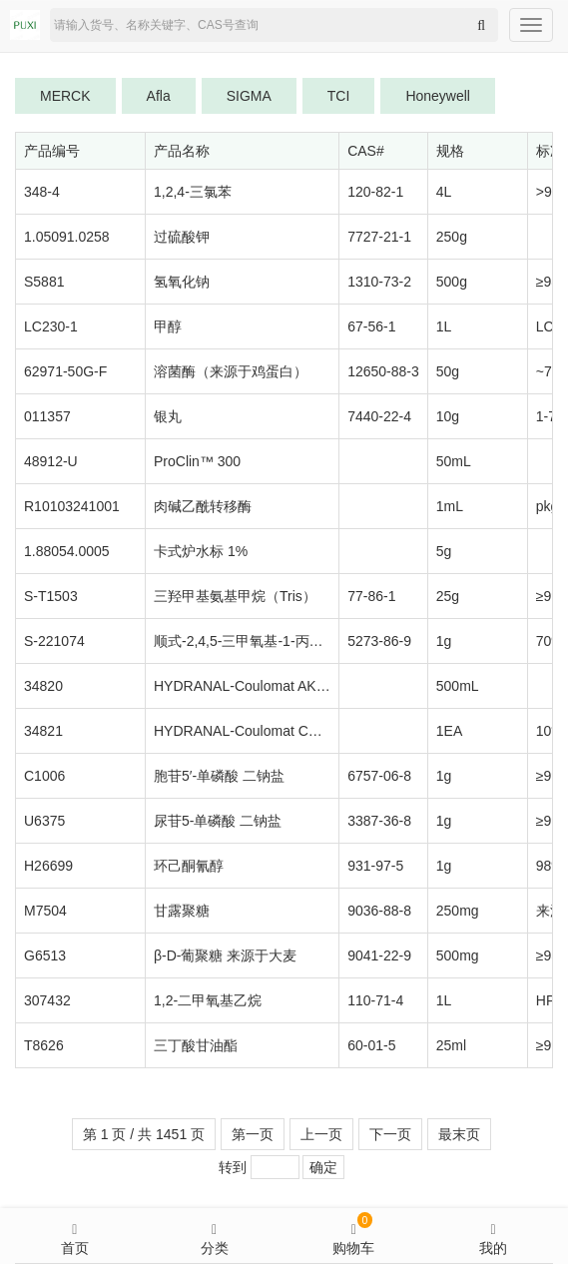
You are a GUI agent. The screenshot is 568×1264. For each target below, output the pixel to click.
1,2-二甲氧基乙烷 (208, 1000)
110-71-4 (375, 1000)
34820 (43, 686)
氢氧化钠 (182, 282)
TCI (338, 96)
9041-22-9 (379, 955)
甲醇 (168, 326)
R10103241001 (72, 506)
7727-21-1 (379, 237)
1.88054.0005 (67, 551)
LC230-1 (51, 326)
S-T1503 (51, 596)
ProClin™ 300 (197, 461)
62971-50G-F (65, 371)
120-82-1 (375, 192)
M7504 (45, 911)
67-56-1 (371, 326)
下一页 (390, 1134)
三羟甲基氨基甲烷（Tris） (235, 596)
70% (550, 641)
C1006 (44, 776)
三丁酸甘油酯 (196, 1045)
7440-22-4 (379, 416)
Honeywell (437, 96)
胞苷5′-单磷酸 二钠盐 (219, 776)
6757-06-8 (379, 776)
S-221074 (54, 641)
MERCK (65, 96)
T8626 (44, 1045)
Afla (159, 96)
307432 (47, 1000)
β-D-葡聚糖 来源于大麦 (225, 955)
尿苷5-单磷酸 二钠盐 (218, 821)
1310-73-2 (379, 282)
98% (550, 866)
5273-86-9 (379, 641)
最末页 (459, 1134)
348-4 (42, 192)
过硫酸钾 (182, 237)
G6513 (45, 955)
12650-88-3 (383, 371)
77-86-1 (371, 596)
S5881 (44, 282)
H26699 (48, 866)
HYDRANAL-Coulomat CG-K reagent (269, 731)
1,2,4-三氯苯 (193, 192)
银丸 (168, 416)
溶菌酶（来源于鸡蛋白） (230, 371)
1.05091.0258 (67, 237)
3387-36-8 (379, 821)
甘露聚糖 (182, 911)
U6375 (44, 821)
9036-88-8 (379, 911)
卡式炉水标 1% (201, 551)
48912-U (51, 461)
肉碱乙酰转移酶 (203, 506)
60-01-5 (371, 1045)
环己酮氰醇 (189, 866)
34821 (43, 731)
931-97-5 (375, 866)
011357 (47, 416)
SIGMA (249, 96)
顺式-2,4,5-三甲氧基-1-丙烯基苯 (252, 641)
